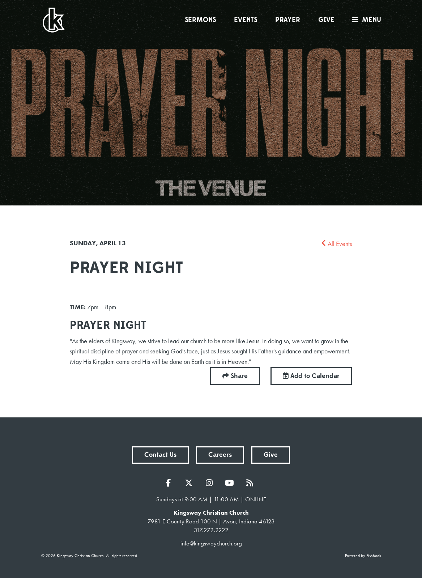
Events (245, 20)
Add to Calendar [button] (311, 376)
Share (239, 376)
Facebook (170, 483)
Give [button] (271, 455)
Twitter (190, 483)
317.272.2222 (211, 530)
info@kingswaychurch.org (211, 543)
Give (326, 20)
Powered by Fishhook (363, 555)
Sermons (200, 20)
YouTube (231, 483)
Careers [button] (220, 455)
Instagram (211, 483)
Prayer (287, 20)
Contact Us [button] (160, 455)
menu (365, 20)
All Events (336, 243)
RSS (251, 483)
